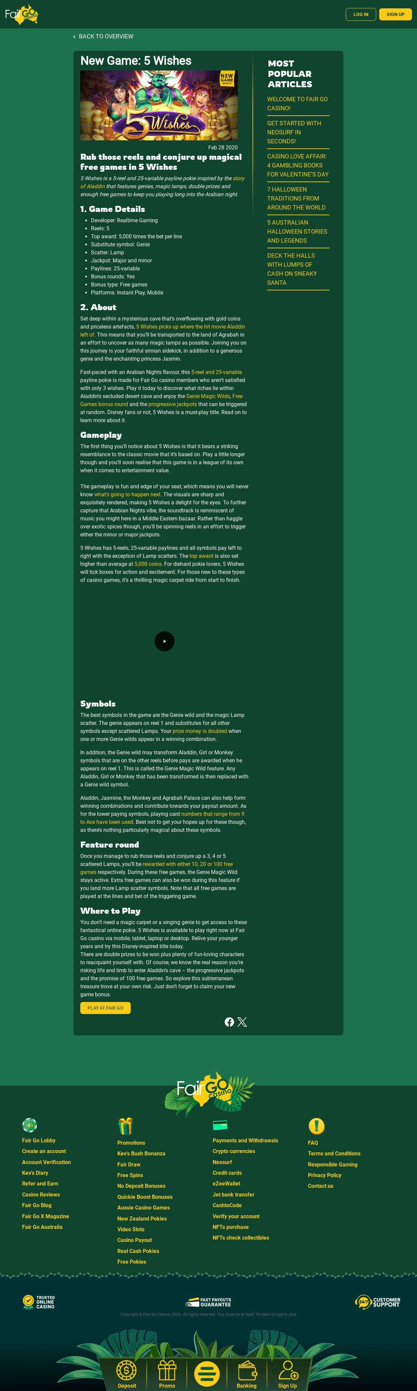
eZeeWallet (226, 1183)
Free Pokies (131, 1262)
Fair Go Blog (36, 1205)
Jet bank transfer (233, 1194)
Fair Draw (128, 1164)
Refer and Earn (40, 1183)
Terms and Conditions (334, 1153)
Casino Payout (134, 1240)
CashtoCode (227, 1205)
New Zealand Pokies (142, 1219)
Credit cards (227, 1173)
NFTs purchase (231, 1227)
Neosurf (222, 1162)
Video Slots (130, 1229)
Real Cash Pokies (138, 1251)
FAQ (313, 1143)
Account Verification (46, 1162)
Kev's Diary (35, 1173)
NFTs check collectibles (241, 1238)
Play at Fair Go (105, 1008)
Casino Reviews (41, 1194)
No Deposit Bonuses (141, 1186)
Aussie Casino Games (143, 1208)
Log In (361, 14)
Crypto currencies (234, 1151)
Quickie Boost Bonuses (145, 1197)
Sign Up (396, 14)
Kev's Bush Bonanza (141, 1153)
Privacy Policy (324, 1175)
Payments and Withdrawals (245, 1140)
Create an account (44, 1151)
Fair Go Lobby (39, 1140)
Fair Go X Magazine (45, 1216)
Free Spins (130, 1175)
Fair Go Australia (42, 1227)
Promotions (131, 1143)
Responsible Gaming (332, 1164)
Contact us (320, 1186)
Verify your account (236, 1216)
